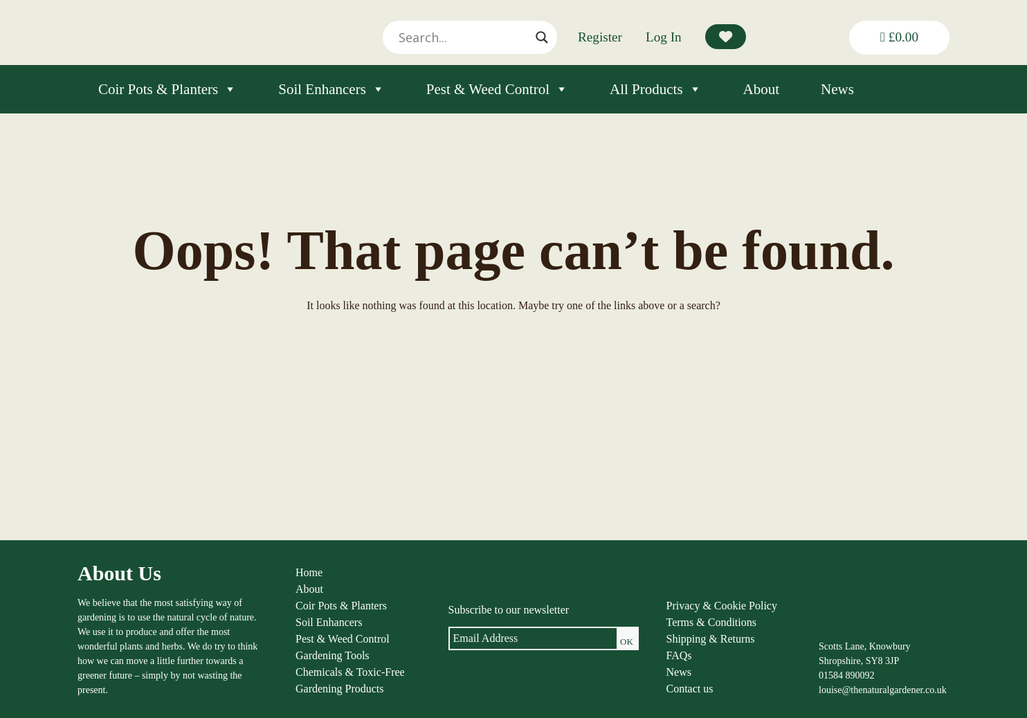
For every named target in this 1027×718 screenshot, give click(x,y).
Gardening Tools (333, 655)
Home (309, 572)
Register (600, 37)
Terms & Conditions (711, 622)
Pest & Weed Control (497, 89)
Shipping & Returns (710, 639)
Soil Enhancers (331, 89)
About (761, 89)
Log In (664, 37)
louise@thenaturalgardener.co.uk (883, 690)
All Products (656, 89)
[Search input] (464, 37)
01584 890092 (847, 675)
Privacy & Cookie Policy (721, 605)
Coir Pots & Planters (167, 89)
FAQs (679, 655)
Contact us (690, 688)
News (837, 89)
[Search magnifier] (542, 37)
